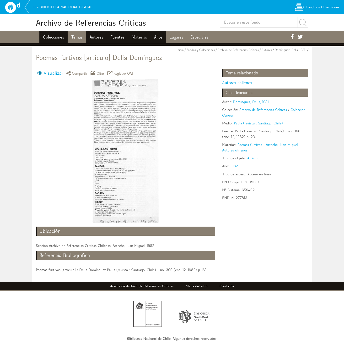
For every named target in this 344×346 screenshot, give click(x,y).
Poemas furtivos (249, 144)
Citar (98, 73)
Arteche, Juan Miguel (282, 144)
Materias (139, 37)
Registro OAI (120, 73)
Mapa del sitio (197, 286)
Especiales (199, 37)
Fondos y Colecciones (201, 50)
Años (158, 37)
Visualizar (53, 73)
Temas (76, 37)
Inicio (180, 50)
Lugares (176, 37)
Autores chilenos (237, 82)
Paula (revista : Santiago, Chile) (258, 123)
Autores (96, 37)
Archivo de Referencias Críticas (91, 22)
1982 (234, 166)
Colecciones (53, 37)
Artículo (253, 158)
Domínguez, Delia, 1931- (290, 50)
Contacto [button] (227, 286)
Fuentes (117, 37)
